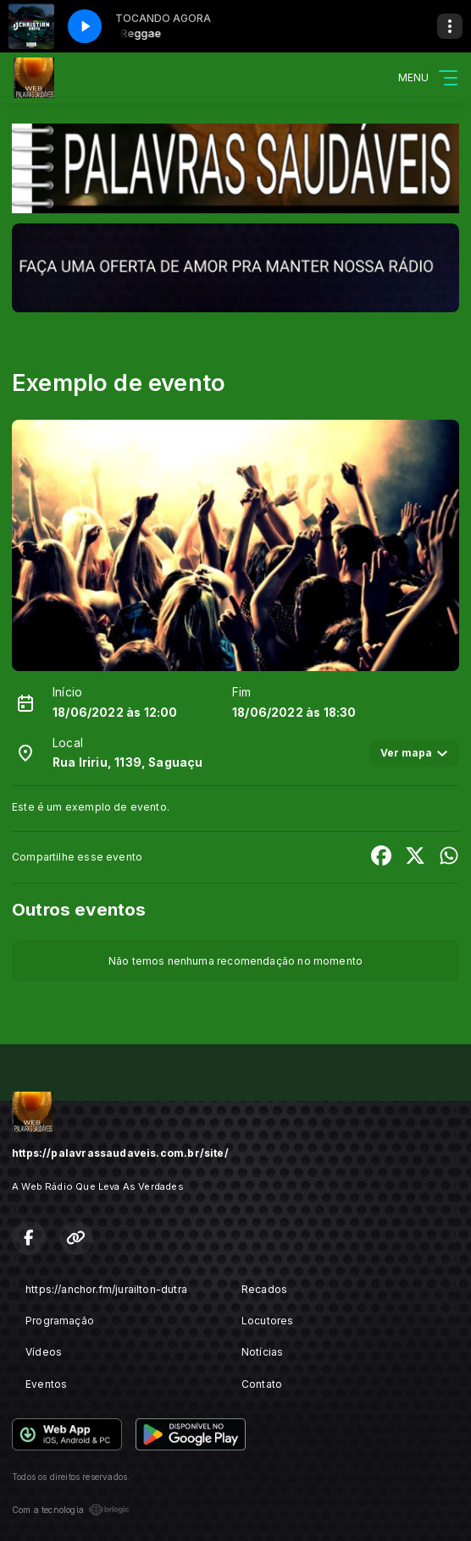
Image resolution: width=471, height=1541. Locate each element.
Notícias (262, 1352)
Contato (261, 1384)
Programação (59, 1320)
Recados (264, 1289)
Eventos (46, 1384)
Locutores (267, 1320)
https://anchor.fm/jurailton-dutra (106, 1289)
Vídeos (43, 1352)
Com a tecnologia (71, 1510)
